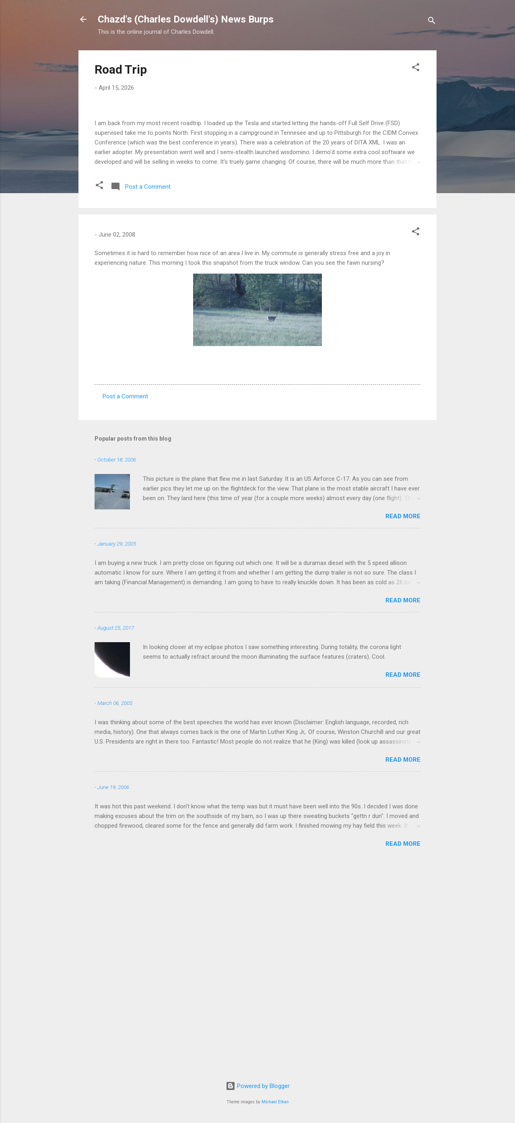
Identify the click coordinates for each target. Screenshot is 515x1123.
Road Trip (121, 69)
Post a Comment (125, 603)
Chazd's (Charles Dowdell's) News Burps (186, 19)
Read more (402, 723)
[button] (415, 68)
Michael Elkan (275, 1101)
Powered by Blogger (258, 1086)
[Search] (432, 22)
